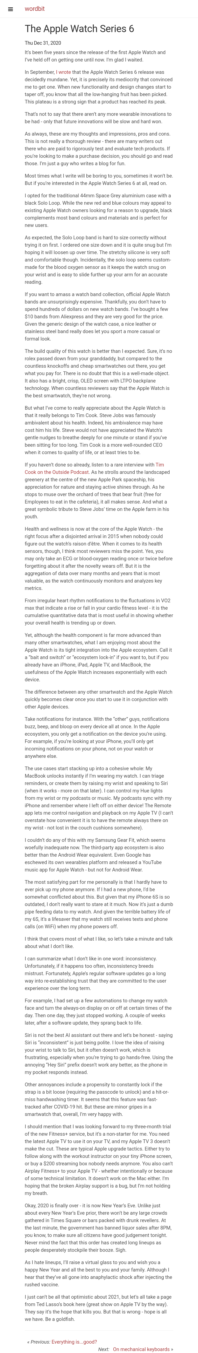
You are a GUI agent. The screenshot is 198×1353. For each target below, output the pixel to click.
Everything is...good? (74, 1342)
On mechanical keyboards (140, 1349)
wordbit (35, 8)
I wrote (63, 72)
